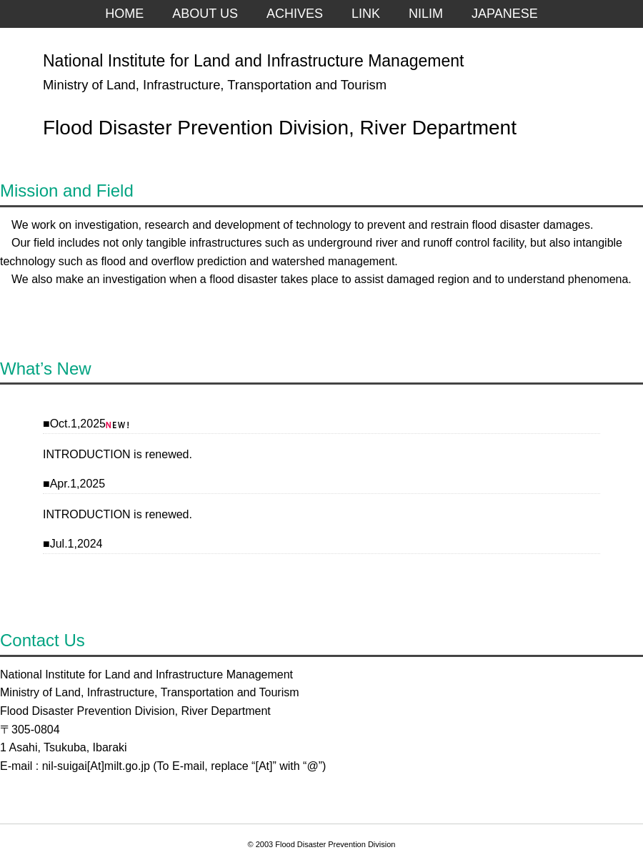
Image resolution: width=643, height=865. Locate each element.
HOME (124, 13)
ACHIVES (294, 13)
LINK (366, 13)
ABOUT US (205, 13)
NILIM (426, 13)
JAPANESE (505, 13)
